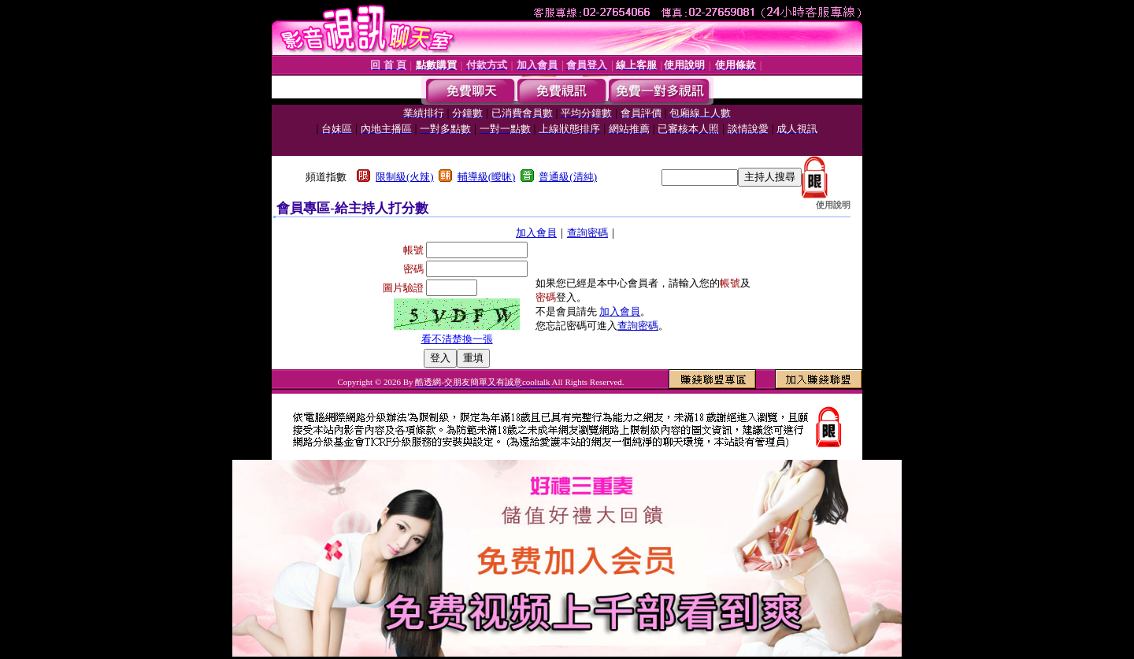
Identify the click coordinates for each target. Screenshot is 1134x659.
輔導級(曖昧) (487, 177)
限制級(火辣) (405, 177)
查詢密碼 (587, 233)
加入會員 (536, 233)
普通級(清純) (568, 177)
